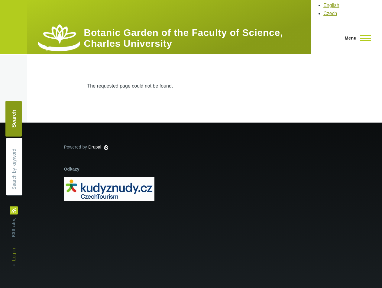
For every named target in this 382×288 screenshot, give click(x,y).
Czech (330, 13)
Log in (13, 254)
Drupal (94, 147)
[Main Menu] (356, 38)
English (331, 5)
